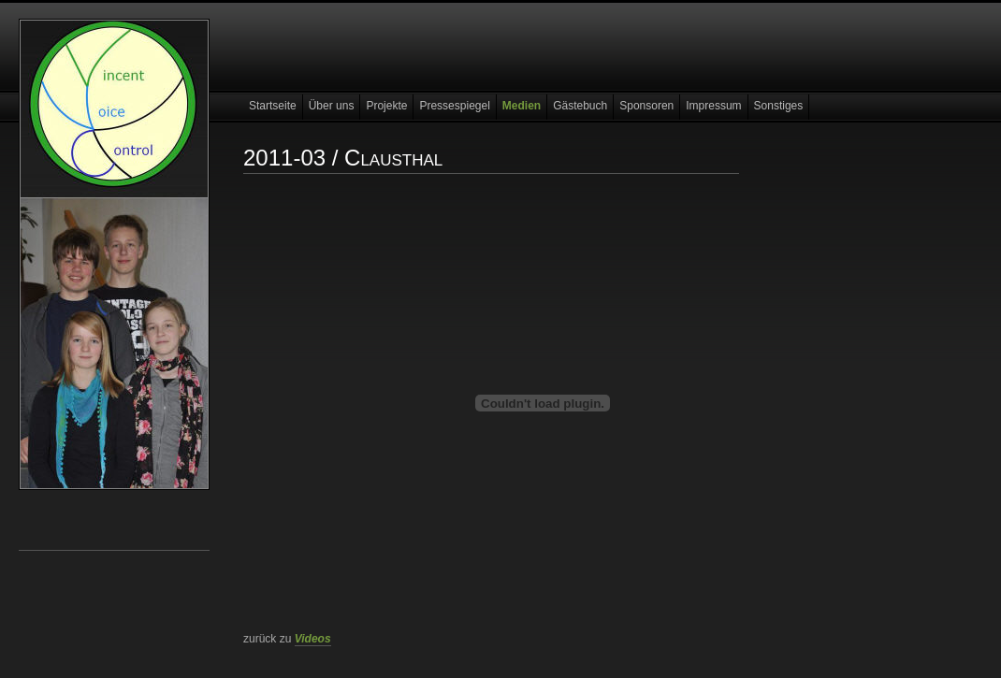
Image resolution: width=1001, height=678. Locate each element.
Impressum (713, 105)
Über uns (332, 105)
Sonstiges (779, 105)
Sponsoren (646, 105)
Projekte (386, 105)
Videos (313, 638)
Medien (521, 105)
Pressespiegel (454, 105)
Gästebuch (580, 105)
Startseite (273, 105)
